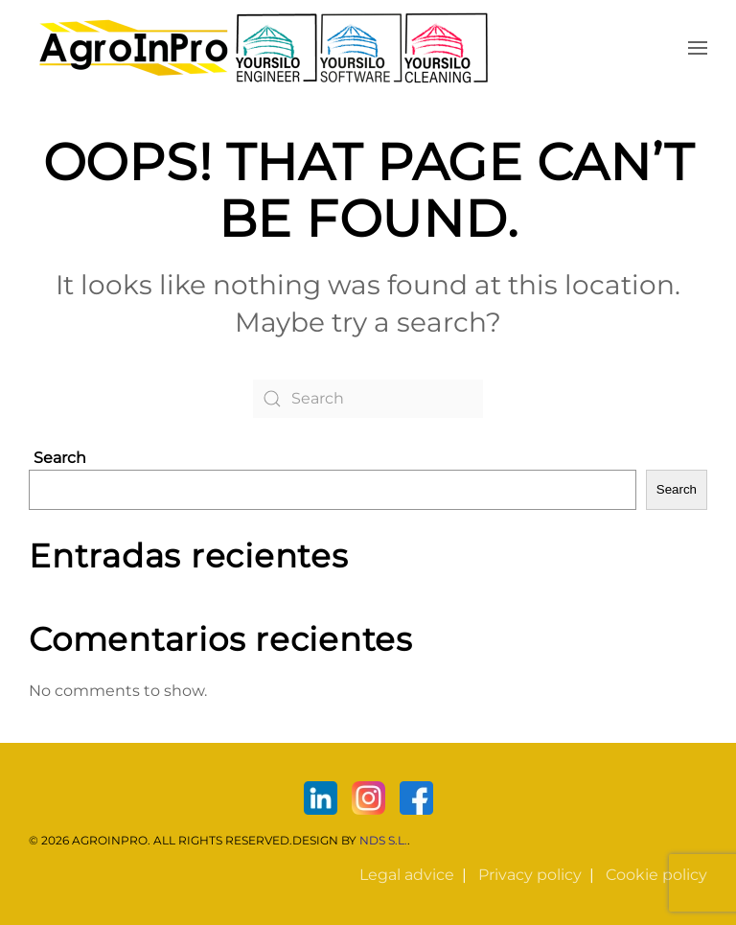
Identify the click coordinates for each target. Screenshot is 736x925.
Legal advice (406, 875)
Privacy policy (530, 875)
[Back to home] (263, 48)
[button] (697, 48)
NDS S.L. (383, 840)
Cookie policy (656, 875)
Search (60, 458)
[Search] (368, 399)
